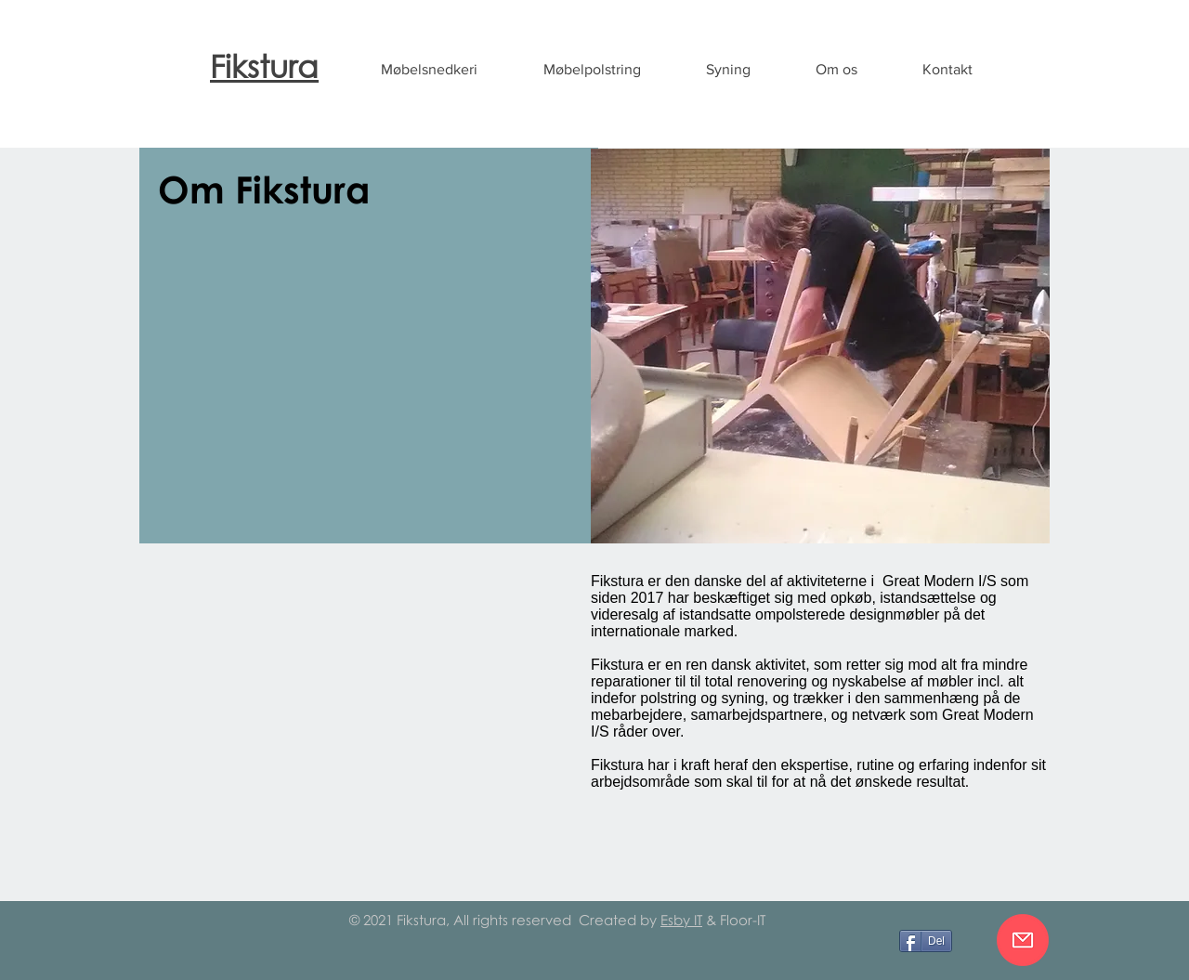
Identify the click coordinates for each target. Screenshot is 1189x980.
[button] (428, 69)
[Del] (925, 941)
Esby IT (681, 919)
